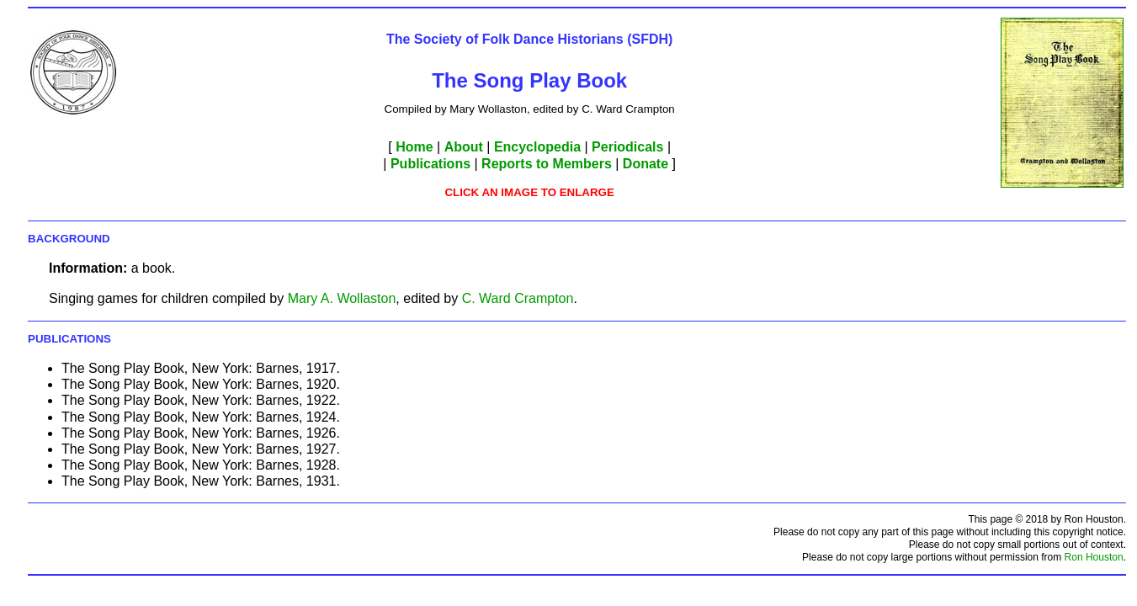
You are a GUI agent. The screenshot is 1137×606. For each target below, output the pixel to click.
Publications (430, 164)
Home (414, 147)
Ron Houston (1094, 557)
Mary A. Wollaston (342, 298)
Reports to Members (546, 164)
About (463, 147)
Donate (645, 164)
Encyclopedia (537, 147)
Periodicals (627, 147)
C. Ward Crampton (518, 298)
